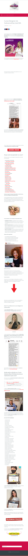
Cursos (11, 25)
